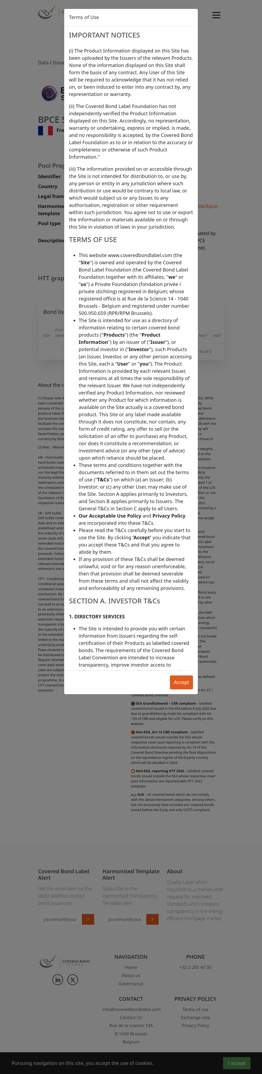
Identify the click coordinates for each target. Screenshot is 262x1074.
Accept (181, 682)
